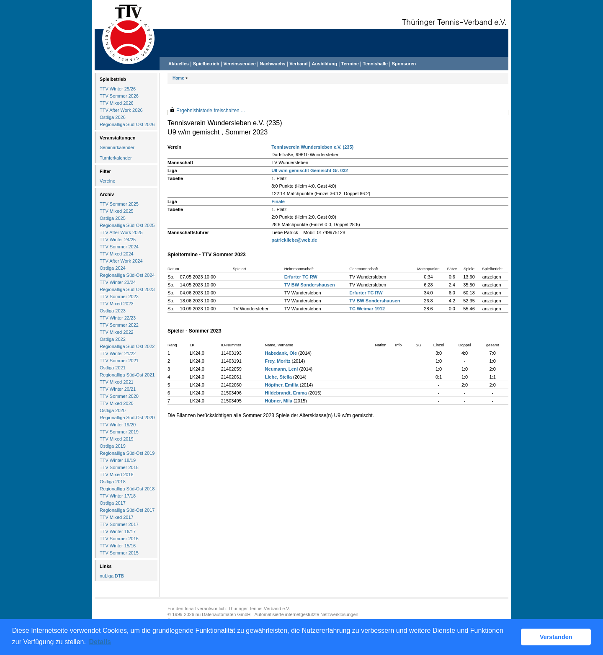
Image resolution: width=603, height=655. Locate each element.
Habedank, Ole (281, 353)
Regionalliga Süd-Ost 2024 (127, 275)
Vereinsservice (239, 63)
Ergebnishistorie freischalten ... (210, 110)
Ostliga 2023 (113, 310)
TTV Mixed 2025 (117, 211)
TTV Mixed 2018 (117, 474)
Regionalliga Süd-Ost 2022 (127, 346)
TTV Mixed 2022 (117, 332)
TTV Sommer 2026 (119, 95)
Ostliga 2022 (113, 339)
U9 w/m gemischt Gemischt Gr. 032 (309, 170)
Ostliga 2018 (113, 481)
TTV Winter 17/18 (118, 495)
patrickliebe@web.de (294, 239)
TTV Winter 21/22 (118, 353)
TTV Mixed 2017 (117, 517)
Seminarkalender (117, 147)
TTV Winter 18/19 (118, 460)
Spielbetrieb (206, 63)
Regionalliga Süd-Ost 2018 (127, 488)
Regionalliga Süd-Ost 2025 (127, 225)
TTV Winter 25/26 (118, 88)
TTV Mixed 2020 (117, 403)
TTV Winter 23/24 (118, 282)
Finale (278, 201)
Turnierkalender (116, 157)
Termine (350, 63)
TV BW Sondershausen (309, 284)
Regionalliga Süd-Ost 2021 (127, 374)
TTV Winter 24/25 (118, 239)
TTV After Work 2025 (121, 232)
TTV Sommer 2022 (119, 325)
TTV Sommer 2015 (119, 552)
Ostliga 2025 (113, 218)
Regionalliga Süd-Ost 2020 (127, 417)
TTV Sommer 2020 (119, 396)
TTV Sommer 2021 (119, 360)
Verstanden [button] (556, 637)
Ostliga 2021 (113, 367)
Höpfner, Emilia (282, 384)
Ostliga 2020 (113, 410)
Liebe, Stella (278, 376)
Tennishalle (375, 63)
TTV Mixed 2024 (117, 253)
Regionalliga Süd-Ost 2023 (127, 289)
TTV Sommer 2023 (119, 296)
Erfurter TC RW (300, 276)
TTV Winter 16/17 (118, 531)
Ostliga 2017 (113, 502)
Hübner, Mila (278, 400)
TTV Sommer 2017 (119, 524)
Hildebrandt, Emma (286, 392)
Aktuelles (178, 63)
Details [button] (100, 641)
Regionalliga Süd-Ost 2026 (127, 124)
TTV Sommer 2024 (119, 246)
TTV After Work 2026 (121, 110)
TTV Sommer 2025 (119, 203)
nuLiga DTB (112, 575)
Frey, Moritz (278, 361)
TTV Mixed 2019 (117, 438)
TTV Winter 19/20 (118, 424)
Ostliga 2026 (113, 117)
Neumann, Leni (281, 368)
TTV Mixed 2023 (117, 303)
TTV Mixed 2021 (117, 381)
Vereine (107, 180)
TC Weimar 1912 (367, 308)
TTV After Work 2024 (121, 260)
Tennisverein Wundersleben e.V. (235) (312, 147)
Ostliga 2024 (113, 268)
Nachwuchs (272, 63)
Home (178, 78)
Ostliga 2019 (113, 446)
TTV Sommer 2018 (119, 467)
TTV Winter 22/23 (118, 317)
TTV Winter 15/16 (118, 545)
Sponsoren (404, 63)
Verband (298, 63)
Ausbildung (325, 63)
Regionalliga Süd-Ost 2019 (127, 453)
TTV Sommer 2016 (119, 538)
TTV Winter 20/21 (118, 389)
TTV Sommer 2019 (119, 431)
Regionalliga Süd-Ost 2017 (127, 510)
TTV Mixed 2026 (117, 103)
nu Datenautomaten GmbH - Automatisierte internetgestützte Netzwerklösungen (277, 614)
